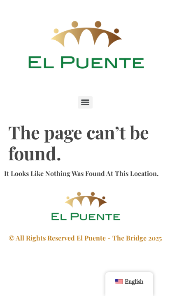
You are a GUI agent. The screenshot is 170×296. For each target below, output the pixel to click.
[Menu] (85, 102)
